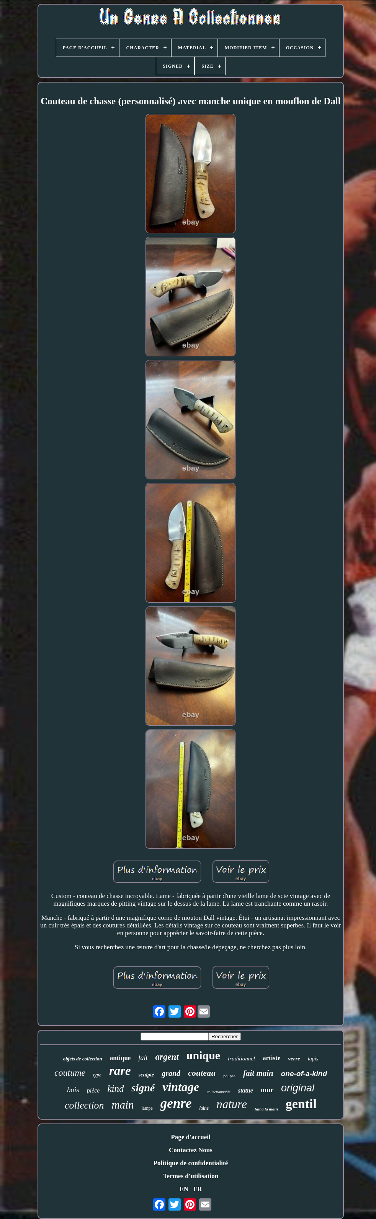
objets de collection (82, 1059)
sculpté (146, 1075)
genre (176, 1103)
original (297, 1088)
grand (171, 1073)
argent (166, 1057)
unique (203, 1055)
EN (183, 1189)
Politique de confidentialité (191, 1163)
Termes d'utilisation (190, 1176)
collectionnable (219, 1092)
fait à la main (266, 1109)
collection (84, 1105)
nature (231, 1104)
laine (204, 1108)
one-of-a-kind (304, 1074)
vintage (180, 1087)
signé (143, 1088)
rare (120, 1071)
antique (120, 1058)
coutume (69, 1073)
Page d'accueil (190, 1137)
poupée (229, 1075)
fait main (258, 1073)
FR (197, 1189)
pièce (93, 1090)
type (97, 1075)
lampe (147, 1108)
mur (267, 1090)
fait (142, 1058)
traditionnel (241, 1058)
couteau (202, 1073)
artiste (271, 1058)
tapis (313, 1059)
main (123, 1105)
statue (245, 1090)
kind (115, 1088)
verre (294, 1058)
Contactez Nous (191, 1150)
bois (73, 1090)
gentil (301, 1104)
